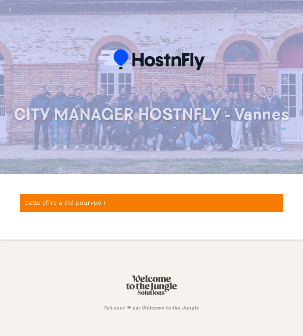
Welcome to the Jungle (170, 308)
